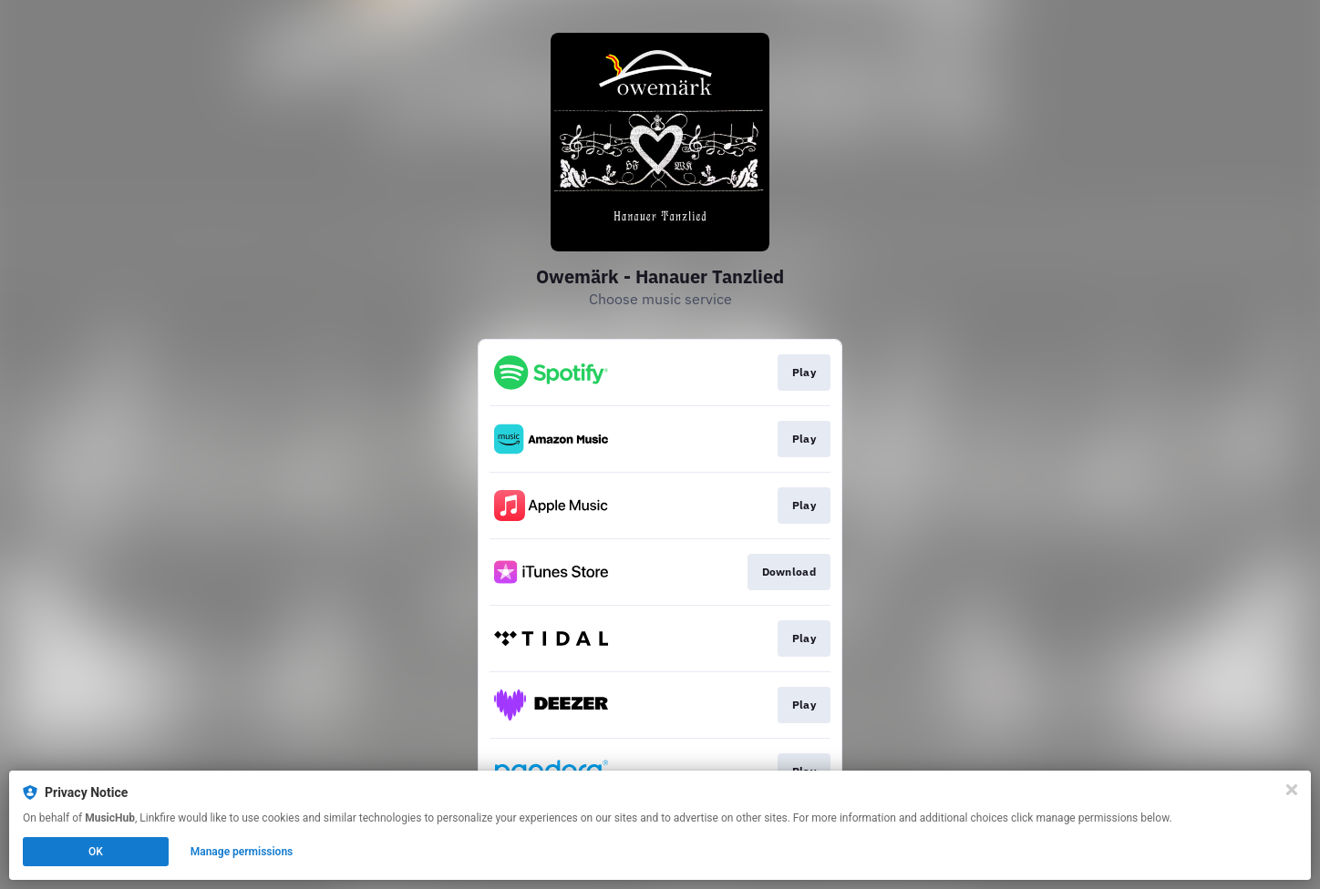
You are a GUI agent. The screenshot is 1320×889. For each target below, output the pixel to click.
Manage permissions (242, 851)
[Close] (1291, 789)
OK (95, 851)
